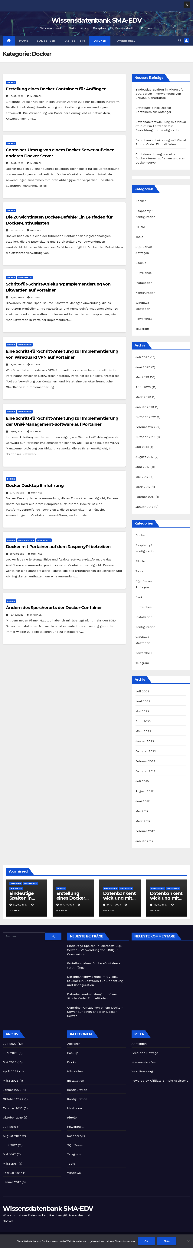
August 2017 (145, 457)
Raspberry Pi (74, 40)
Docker (99, 40)
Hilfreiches (144, 273)
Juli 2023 (142, 357)
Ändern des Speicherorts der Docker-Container (54, 607)
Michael (34, 96)
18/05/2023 (17, 364)
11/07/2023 (17, 230)
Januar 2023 (145, 407)
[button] (179, 40)
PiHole (140, 227)
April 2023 (143, 387)
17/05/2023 (17, 431)
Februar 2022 (145, 427)
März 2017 (143, 487)
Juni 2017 (143, 467)
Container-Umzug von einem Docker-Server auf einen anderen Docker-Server (160, 158)
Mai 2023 (142, 377)
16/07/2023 (17, 96)
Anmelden (139, 1043)
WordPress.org (142, 1071)
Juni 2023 (143, 367)
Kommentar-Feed (145, 1062)
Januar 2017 (144, 507)
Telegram (142, 328)
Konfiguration (26, 540)
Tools (139, 237)
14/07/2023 (114, 904)
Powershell (125, 40)
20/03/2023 (17, 554)
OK (146, 1241)
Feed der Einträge (145, 1053)
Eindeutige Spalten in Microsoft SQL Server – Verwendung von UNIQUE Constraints (159, 94)
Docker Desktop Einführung (35, 485)
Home (23, 40)
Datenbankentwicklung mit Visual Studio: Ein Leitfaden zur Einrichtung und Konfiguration (161, 126)
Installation (144, 283)
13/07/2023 (161, 904)
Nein (166, 1241)
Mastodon (143, 309)
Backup (141, 263)
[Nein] (188, 1241)
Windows (142, 303)
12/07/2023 (17, 163)
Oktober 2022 (146, 417)
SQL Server (46, 40)
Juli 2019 (142, 447)
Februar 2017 (145, 497)
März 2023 (143, 397)
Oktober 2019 (145, 437)
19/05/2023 (17, 297)
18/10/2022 (17, 615)
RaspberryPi (25, 277)
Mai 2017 (142, 477)
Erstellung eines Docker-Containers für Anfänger (56, 88)
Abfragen (142, 253)
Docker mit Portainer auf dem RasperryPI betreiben (58, 546)
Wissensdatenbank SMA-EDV (96, 20)
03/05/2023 (17, 492)
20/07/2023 (21, 904)
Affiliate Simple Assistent (169, 1080)
